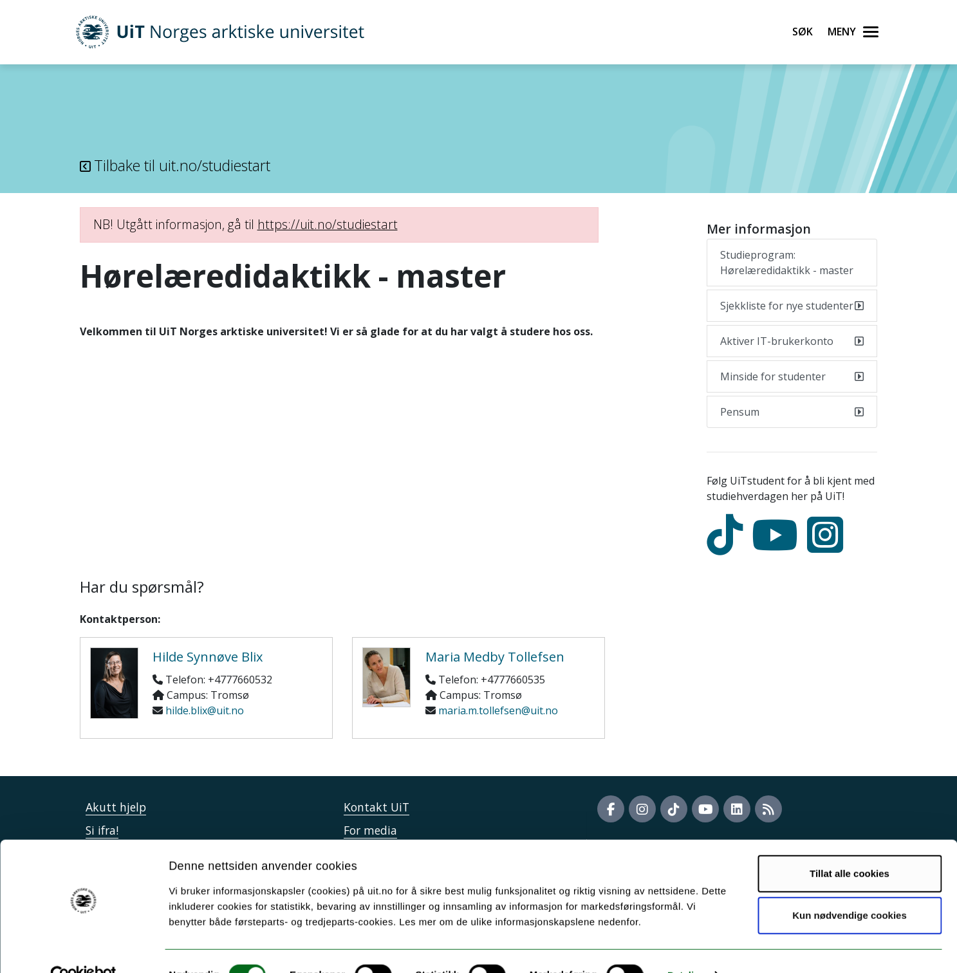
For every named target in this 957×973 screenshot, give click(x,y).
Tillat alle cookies (849, 845)
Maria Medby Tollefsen (494, 656)
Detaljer (685, 947)
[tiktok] (728, 546)
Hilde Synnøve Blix (208, 656)
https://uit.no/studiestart (327, 224)
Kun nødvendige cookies (849, 888)
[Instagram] (828, 546)
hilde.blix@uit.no (204, 710)
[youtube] (778, 546)
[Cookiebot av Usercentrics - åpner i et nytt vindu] (83, 948)
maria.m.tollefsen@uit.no (498, 710)
